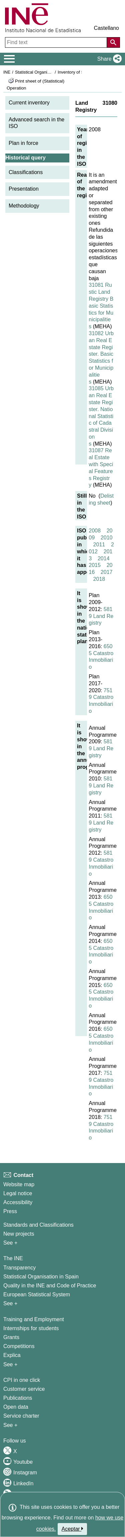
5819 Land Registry (101, 616)
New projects (18, 1234)
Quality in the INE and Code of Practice (49, 1285)
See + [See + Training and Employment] (10, 1364)
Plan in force (23, 143)
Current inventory (29, 102)
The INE (13, 1258)
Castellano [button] (106, 28)
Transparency (19, 1267)
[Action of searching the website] (113, 42)
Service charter (21, 1416)
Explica (12, 1355)
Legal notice (17, 1193)
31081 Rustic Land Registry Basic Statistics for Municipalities (101, 305)
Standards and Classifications (38, 1225)
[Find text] (56, 42)
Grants (11, 1337)
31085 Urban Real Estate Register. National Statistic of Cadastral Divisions (101, 416)
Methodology (24, 206)
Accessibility (17, 1202)
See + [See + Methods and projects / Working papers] (10, 1243)
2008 (95, 530)
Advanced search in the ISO (36, 123)
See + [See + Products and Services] (10, 1425)
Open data (15, 1407)
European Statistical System (36, 1294)
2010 (107, 537)
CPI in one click (21, 1380)
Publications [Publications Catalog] (17, 1398)
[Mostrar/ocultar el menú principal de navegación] (9, 59)
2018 (99, 579)
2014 (104, 558)
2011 (99, 544)
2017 (107, 572)
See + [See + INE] (10, 1303)
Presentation (24, 189)
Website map (18, 1184)
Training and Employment (33, 1319)
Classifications (26, 172)
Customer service (24, 1389)
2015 (95, 565)
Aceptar (72, 1529)
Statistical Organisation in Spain (45, 72)
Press (10, 1211)
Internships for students (31, 1328)
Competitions (18, 1346)
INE (6, 72)
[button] (108, 59)
